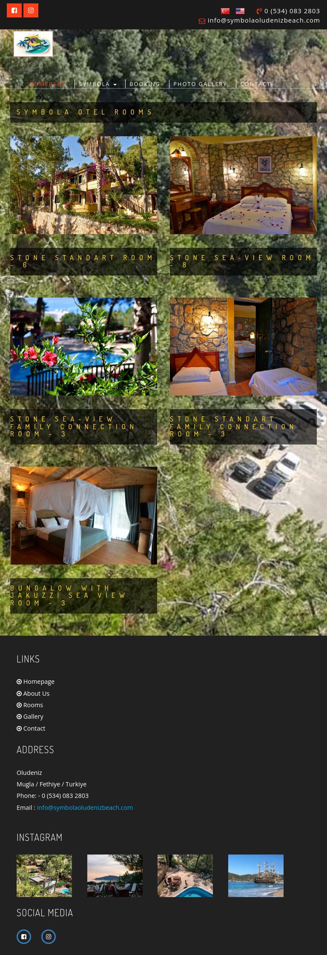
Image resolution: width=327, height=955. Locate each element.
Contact (31, 728)
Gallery (30, 716)
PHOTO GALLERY (200, 84)
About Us (33, 693)
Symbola (98, 84)
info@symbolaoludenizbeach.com (264, 20)
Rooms (30, 705)
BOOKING (145, 84)
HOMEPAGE (47, 84)
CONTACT (255, 84)
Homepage (35, 681)
